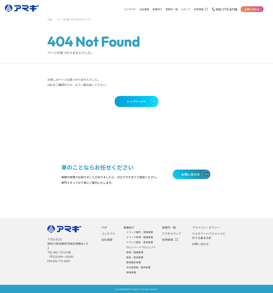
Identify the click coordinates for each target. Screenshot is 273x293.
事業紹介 (157, 9)
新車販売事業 (133, 262)
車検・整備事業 (134, 252)
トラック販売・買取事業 (139, 232)
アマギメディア (171, 233)
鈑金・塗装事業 (134, 257)
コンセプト (130, 9)
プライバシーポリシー (206, 227)
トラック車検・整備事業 (139, 237)
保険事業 (131, 272)
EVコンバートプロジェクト (141, 247)
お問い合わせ (252, 9)
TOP (104, 227)
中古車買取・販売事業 (138, 267)
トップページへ (136, 101)
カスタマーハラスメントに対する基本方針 (208, 235)
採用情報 (199, 9)
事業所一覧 (172, 9)
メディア (186, 9)
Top (49, 19)
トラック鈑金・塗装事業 (139, 242)
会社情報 (144, 9)
